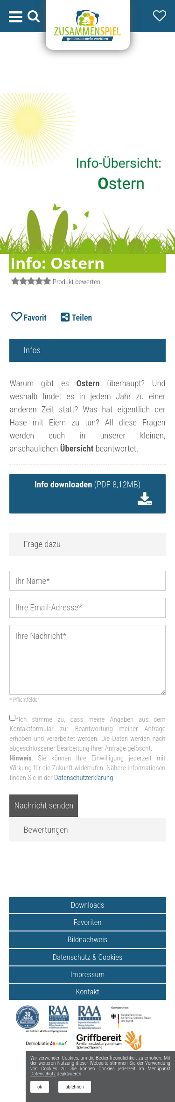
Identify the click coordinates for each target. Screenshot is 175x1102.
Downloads (87, 905)
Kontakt (87, 991)
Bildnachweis (88, 939)
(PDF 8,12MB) (87, 484)
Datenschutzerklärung (83, 777)
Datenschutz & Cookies (88, 957)
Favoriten (87, 922)
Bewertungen (45, 830)
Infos (32, 350)
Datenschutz (43, 1074)
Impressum (87, 974)
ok (39, 1087)
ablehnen (74, 1087)
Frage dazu (42, 544)
